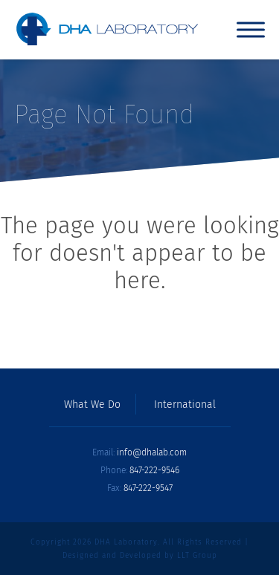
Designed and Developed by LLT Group (139, 555)
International (185, 405)
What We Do (92, 405)
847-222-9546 (154, 470)
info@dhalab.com (152, 452)
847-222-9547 (148, 488)
